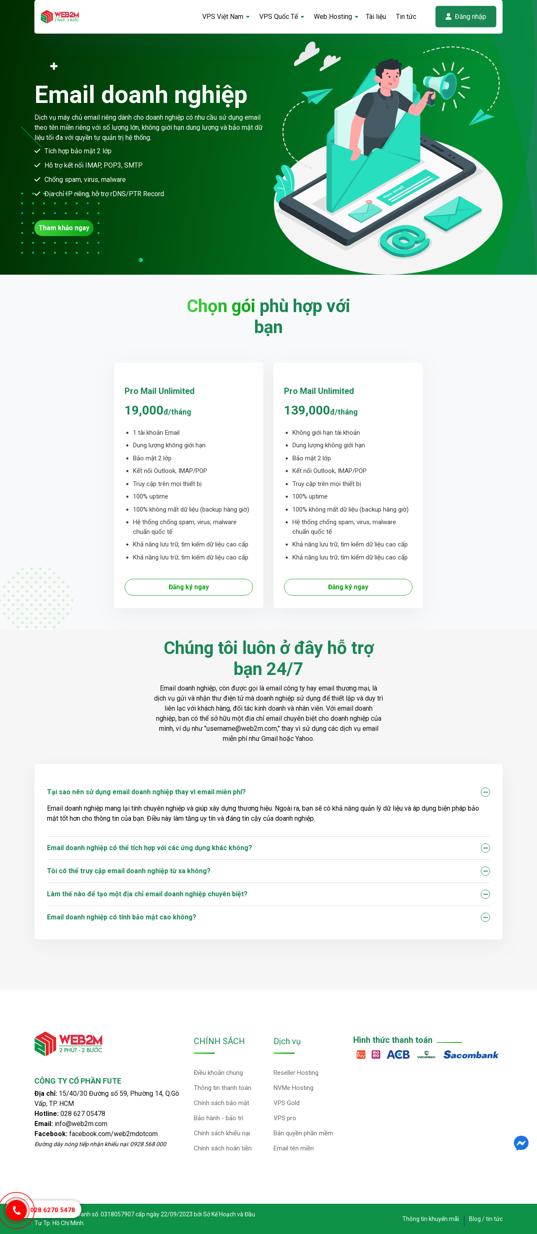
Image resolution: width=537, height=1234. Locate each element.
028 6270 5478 (52, 1210)
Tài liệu (376, 17)
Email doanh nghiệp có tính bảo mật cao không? (121, 917)
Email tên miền (294, 1148)
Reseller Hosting (296, 1072)
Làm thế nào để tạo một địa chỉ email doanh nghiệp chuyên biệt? (147, 894)
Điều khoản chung (218, 1072)
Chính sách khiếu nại (222, 1133)
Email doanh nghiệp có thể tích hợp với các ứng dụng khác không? (149, 848)
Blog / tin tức (486, 1219)
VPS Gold (287, 1103)
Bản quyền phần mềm (303, 1133)
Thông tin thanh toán (222, 1088)
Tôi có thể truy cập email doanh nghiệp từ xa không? (129, 871)
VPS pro (285, 1118)
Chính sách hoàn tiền (223, 1148)
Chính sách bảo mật (221, 1103)
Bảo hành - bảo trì (218, 1118)
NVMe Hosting (293, 1088)
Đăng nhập (466, 17)
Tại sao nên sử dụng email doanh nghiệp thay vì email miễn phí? (146, 792)
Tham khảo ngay (65, 228)
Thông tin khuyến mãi (430, 1219)
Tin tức (406, 17)
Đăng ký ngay (189, 587)
